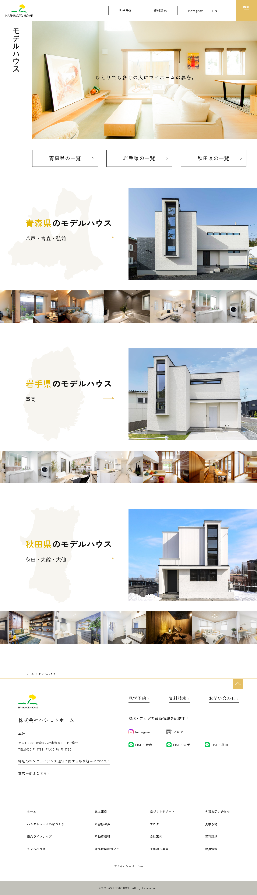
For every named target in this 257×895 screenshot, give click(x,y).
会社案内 (156, 836)
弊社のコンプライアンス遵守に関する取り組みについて (62, 761)
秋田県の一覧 (213, 158)
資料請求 (178, 698)
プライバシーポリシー (128, 866)
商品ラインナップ (39, 836)
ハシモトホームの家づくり (45, 824)
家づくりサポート (162, 811)
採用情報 (211, 849)
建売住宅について (107, 849)
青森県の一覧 (65, 158)
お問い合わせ (222, 698)
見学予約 (137, 698)
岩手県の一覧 (139, 158)
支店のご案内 (159, 849)
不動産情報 (102, 836)
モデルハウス (36, 849)
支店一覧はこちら (32, 773)
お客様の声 (102, 824)
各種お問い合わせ (217, 811)
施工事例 (101, 811)
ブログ (154, 824)
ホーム (31, 811)
